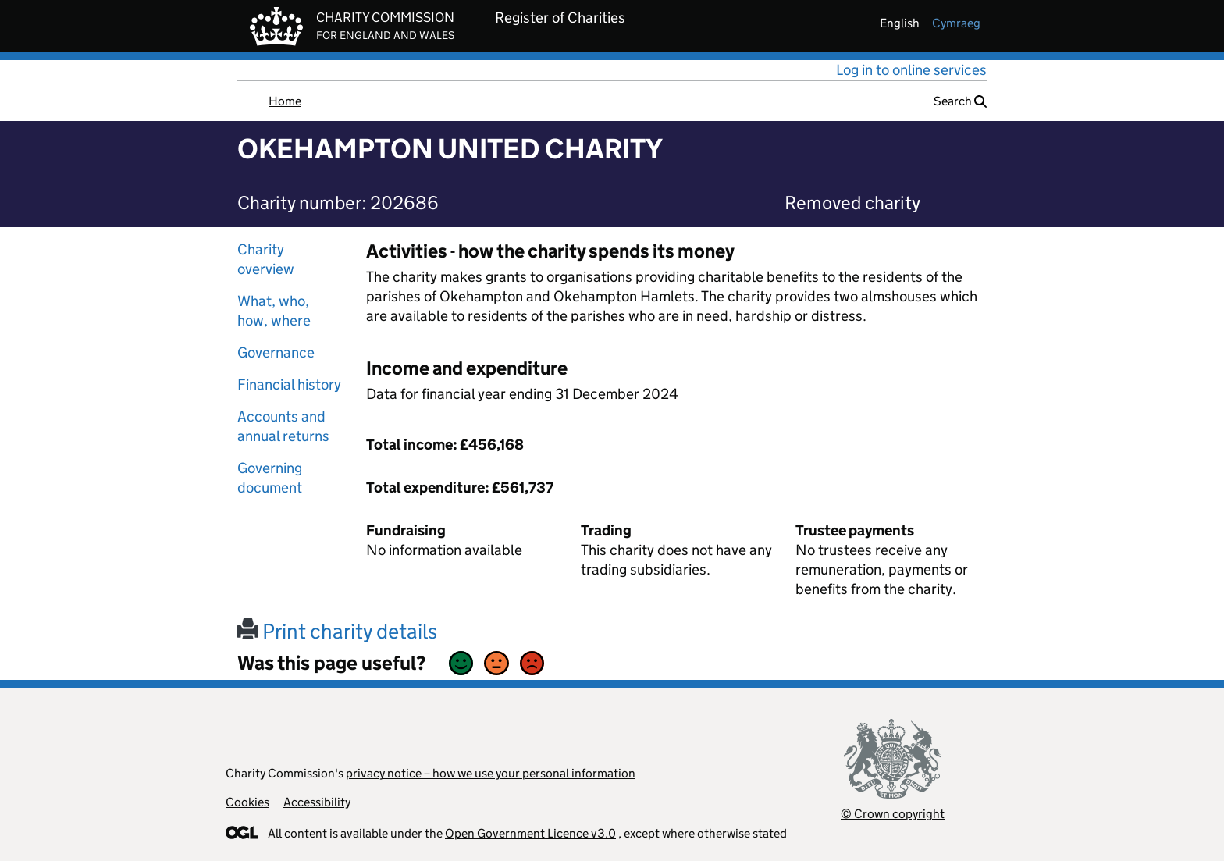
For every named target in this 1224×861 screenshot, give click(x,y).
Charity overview (265, 259)
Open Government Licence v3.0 (530, 833)
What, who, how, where (274, 310)
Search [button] (960, 101)
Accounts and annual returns (283, 426)
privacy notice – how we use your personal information (490, 773)
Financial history (289, 384)
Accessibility (316, 802)
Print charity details (337, 631)
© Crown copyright (893, 813)
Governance (276, 352)
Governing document (269, 477)
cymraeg (956, 23)
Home (285, 101)
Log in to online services (911, 70)
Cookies (247, 802)
